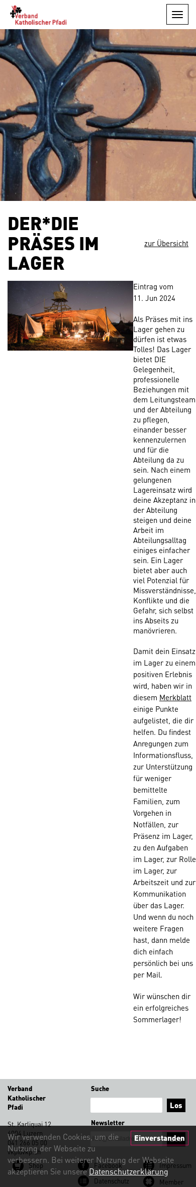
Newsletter (108, 1122)
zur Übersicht (166, 243)
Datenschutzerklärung (128, 1171)
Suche (100, 1088)
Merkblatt (175, 697)
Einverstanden (159, 1138)
